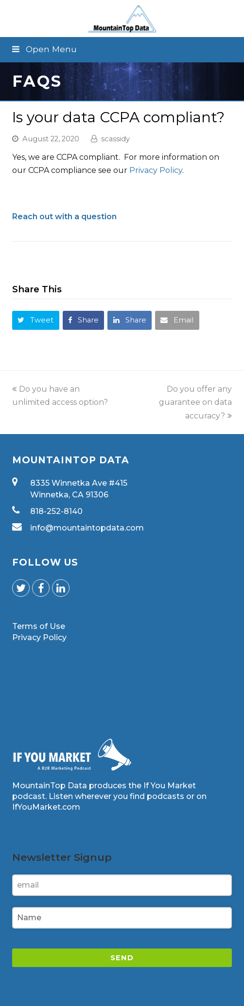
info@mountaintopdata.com (87, 527)
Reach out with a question (64, 216)
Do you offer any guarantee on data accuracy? (195, 402)
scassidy (115, 138)
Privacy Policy (155, 170)
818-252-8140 (56, 511)
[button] (122, 49)
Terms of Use (38, 626)
